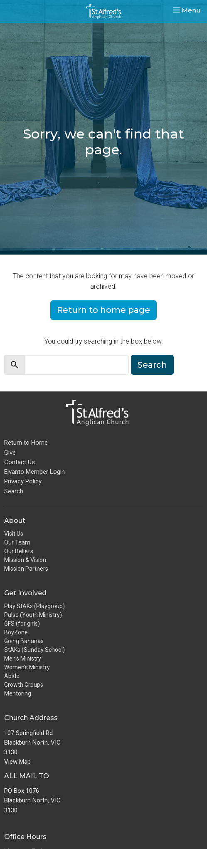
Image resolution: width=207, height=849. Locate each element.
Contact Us (19, 462)
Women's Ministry (27, 667)
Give (10, 452)
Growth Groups (23, 684)
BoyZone (16, 632)
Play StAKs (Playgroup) (34, 606)
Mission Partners (26, 568)
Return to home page (103, 310)
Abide (12, 676)
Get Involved (25, 593)
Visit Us (13, 533)
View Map (17, 761)
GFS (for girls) (22, 623)
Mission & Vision (25, 560)
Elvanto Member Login (34, 471)
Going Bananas (24, 641)
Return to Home (26, 442)
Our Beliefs (18, 551)
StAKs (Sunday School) (34, 649)
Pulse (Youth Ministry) (33, 614)
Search (152, 365)
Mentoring (17, 693)
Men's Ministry (22, 658)
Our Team (17, 542)
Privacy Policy (23, 481)
